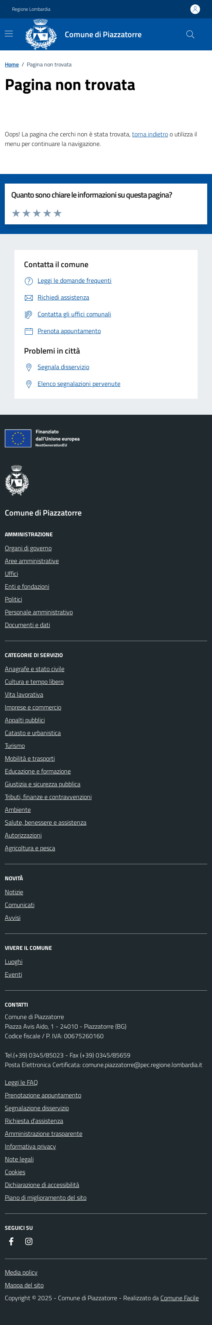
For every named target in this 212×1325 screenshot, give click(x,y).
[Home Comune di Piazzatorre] (88, 34)
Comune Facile (179, 1298)
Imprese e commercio (33, 707)
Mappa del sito (24, 1285)
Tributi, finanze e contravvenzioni (48, 796)
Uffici (11, 573)
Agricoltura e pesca (30, 848)
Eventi (13, 974)
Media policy (21, 1272)
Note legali (19, 1159)
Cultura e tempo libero (34, 681)
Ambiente (18, 809)
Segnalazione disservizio (37, 1108)
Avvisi (12, 917)
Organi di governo (28, 548)
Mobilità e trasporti (30, 758)
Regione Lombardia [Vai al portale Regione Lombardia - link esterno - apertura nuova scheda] (31, 9)
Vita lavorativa (24, 694)
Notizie (14, 892)
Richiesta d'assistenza (34, 1120)
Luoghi (13, 961)
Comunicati (19, 904)
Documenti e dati (27, 625)
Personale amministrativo (39, 612)
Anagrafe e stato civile (34, 668)
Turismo (15, 745)
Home (12, 64)
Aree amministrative (32, 561)
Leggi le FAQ (21, 1082)
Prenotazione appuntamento (43, 1095)
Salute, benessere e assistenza (45, 822)
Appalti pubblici (25, 720)
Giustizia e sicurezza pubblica (42, 784)
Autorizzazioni (23, 835)
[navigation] (9, 33)
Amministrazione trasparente (43, 1133)
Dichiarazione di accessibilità (42, 1184)
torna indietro (150, 134)
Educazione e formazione (38, 771)
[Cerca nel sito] (190, 34)
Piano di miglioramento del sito (45, 1197)
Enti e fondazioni (27, 586)
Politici (13, 599)
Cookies (15, 1172)
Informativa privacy (30, 1146)
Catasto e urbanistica (33, 732)
